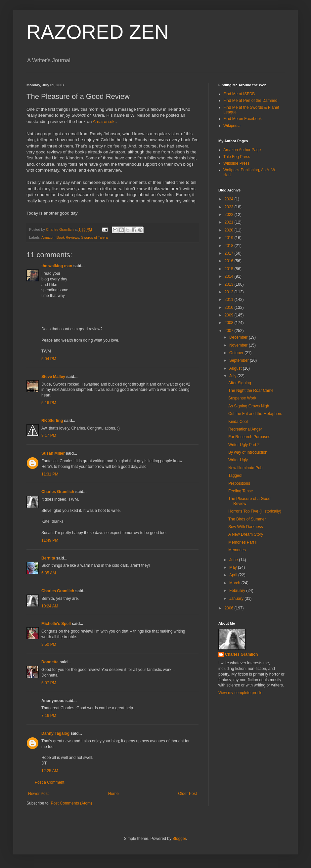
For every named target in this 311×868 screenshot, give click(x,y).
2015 (230, 269)
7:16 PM (48, 715)
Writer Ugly (238, 460)
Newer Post (38, 793)
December (239, 337)
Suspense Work (242, 398)
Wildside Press (236, 163)
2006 (230, 608)
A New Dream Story (245, 534)
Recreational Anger (245, 429)
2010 (230, 307)
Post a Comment (49, 782)
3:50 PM (48, 644)
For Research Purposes (249, 436)
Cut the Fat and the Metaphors (255, 413)
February (237, 590)
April (233, 575)
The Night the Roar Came (251, 390)
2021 (230, 222)
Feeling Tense (240, 491)
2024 (230, 199)
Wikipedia (232, 125)
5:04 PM (48, 358)
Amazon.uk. (104, 121)
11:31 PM (49, 474)
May (233, 567)
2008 (230, 322)
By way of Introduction (247, 452)
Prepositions (239, 483)
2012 (230, 292)
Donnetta (50, 662)
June (234, 560)
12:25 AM (49, 770)
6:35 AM (48, 573)
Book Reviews (68, 237)
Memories (237, 550)
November (239, 345)
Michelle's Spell (56, 623)
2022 (230, 214)
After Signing (239, 383)
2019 (230, 237)
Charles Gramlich (57, 491)
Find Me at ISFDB (239, 94)
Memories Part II (242, 542)
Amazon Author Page (242, 149)
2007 (230, 330)
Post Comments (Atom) (71, 803)
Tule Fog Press (236, 156)
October (236, 353)
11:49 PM (49, 540)
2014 (230, 276)
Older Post (187, 793)
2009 (230, 315)
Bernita (48, 558)
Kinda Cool (238, 421)
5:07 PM (48, 683)
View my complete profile (240, 692)
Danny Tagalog (55, 733)
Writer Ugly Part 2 (243, 444)
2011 (230, 299)
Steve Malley (53, 376)
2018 (230, 245)
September (239, 360)
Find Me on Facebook (242, 118)
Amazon (48, 237)
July (233, 376)
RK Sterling (52, 420)
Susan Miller (53, 453)
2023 (230, 207)
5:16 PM (48, 402)
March (235, 583)
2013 (230, 284)
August (236, 368)
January (236, 598)
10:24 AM (49, 606)
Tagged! (235, 475)
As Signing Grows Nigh (248, 406)
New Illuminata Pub (245, 468)
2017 (230, 253)
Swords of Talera (94, 237)
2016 (230, 261)
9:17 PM (48, 435)
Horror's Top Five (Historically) (254, 511)
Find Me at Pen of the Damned (250, 100)
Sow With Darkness (245, 526)
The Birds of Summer (247, 519)
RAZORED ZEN (97, 32)
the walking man (56, 266)
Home (113, 793)
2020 (230, 230)
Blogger (179, 838)
